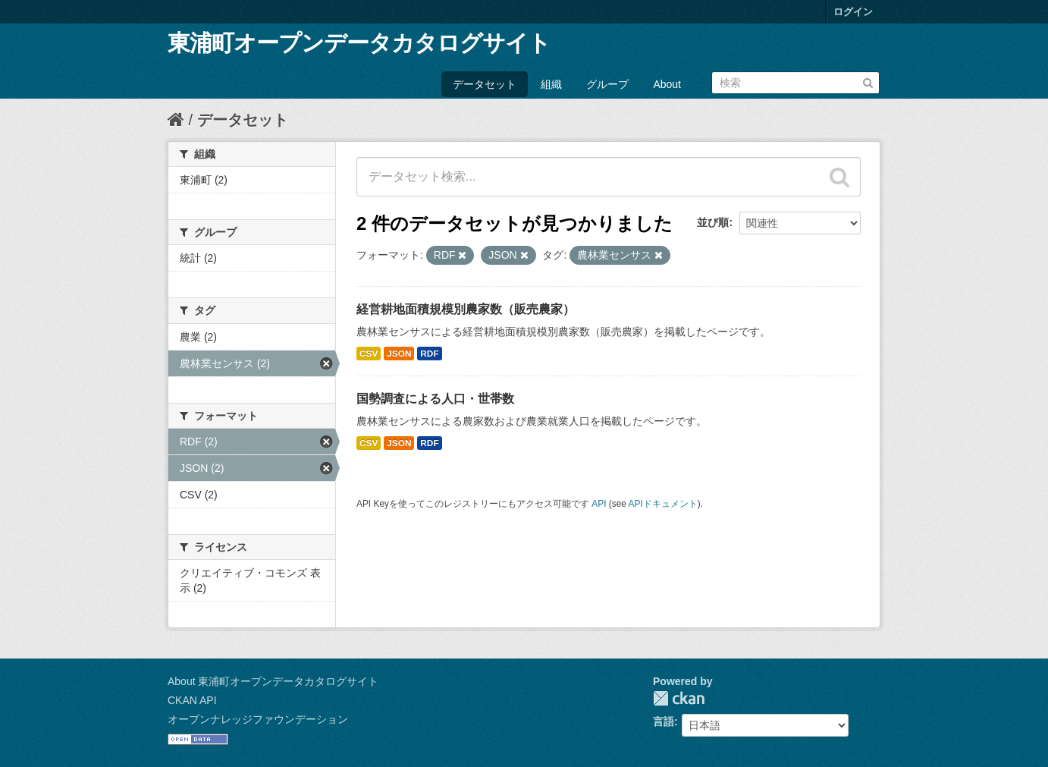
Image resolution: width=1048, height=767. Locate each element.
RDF (429, 353)
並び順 (713, 222)
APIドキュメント (663, 503)
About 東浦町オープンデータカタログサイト (273, 681)
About (667, 84)
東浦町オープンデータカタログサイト (359, 42)
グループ (607, 84)
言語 (663, 721)
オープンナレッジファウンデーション (258, 719)
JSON (399, 353)
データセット (484, 84)
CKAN (678, 698)
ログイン (853, 11)
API (598, 503)
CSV (368, 353)
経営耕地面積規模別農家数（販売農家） (465, 309)
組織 (551, 84)
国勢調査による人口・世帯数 (435, 398)
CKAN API (192, 700)
